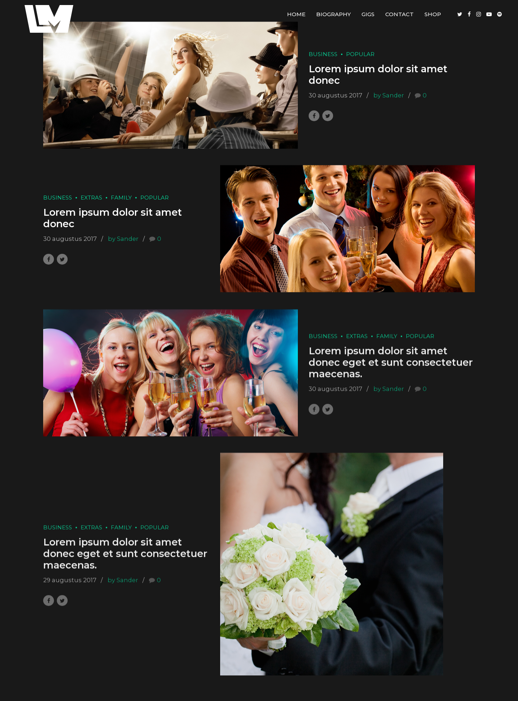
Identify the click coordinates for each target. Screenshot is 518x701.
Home (296, 14)
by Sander (388, 95)
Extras (91, 197)
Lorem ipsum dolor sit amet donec (378, 74)
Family (121, 197)
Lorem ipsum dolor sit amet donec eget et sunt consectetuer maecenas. (391, 371)
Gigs (368, 14)
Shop (432, 14)
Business (323, 54)
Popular (360, 54)
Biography (333, 14)
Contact (399, 14)
